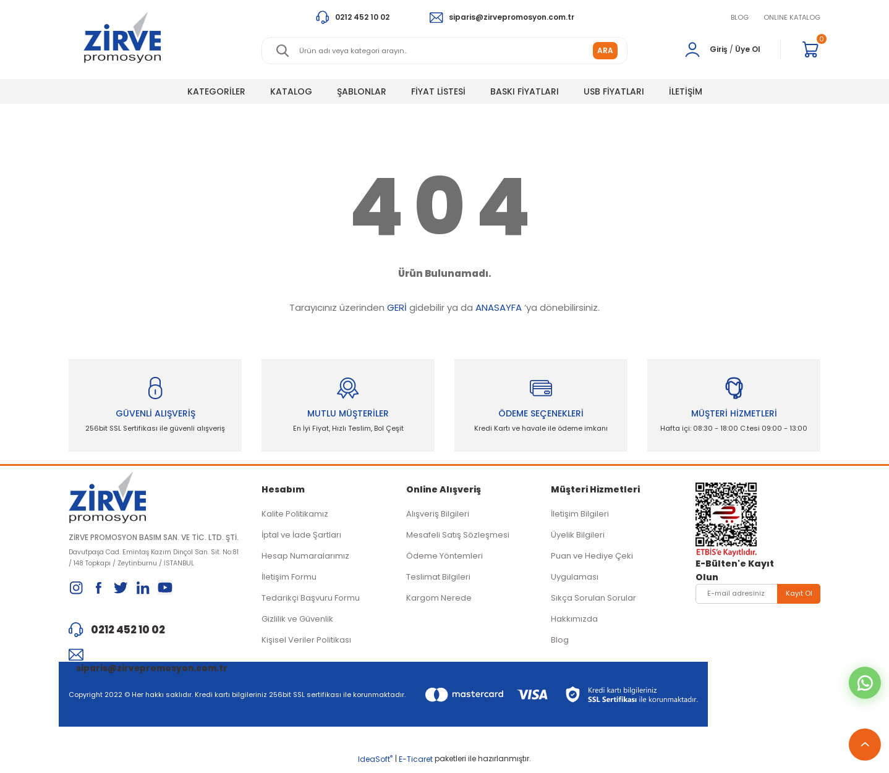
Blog (560, 642)
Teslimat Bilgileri (438, 579)
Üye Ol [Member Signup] (747, 49)
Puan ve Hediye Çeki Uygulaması (592, 568)
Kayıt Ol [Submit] (799, 596)
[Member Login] (692, 49)
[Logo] (122, 37)
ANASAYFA (498, 307)
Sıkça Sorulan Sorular (593, 600)
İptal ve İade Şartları (301, 537)
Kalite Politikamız (295, 516)
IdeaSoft (375, 764)
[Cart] (810, 49)
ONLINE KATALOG (792, 17)
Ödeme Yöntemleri (444, 558)
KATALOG (291, 91)
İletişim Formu (289, 579)
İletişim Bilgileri (580, 516)
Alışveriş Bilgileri (437, 516)
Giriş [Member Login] (719, 49)
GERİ (397, 307)
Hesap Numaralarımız (305, 558)
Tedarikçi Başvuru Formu (311, 600)
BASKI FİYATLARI (524, 91)
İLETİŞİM (685, 91)
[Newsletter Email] (757, 596)
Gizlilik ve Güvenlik (297, 621)
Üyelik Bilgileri (578, 537)
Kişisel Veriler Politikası (306, 642)
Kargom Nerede (439, 600)
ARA (605, 50)
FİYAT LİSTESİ (438, 91)
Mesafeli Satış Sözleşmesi (457, 537)
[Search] (444, 50)
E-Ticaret (416, 764)
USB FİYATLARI (614, 91)
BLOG (740, 17)
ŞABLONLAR (361, 91)
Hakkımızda (574, 621)
